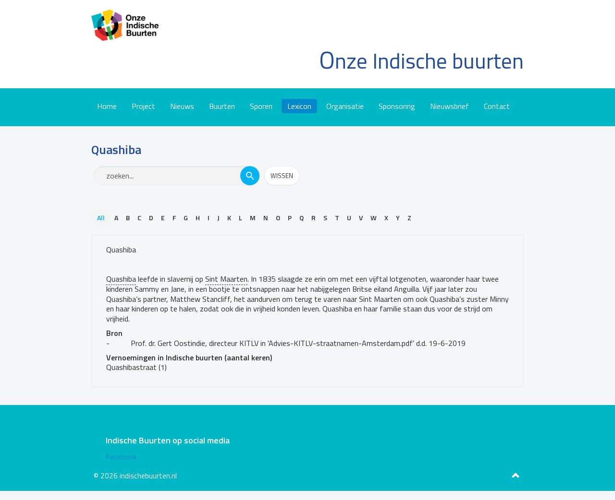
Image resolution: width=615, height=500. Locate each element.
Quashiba (121, 249)
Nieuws (182, 106)
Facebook (121, 457)
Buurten (222, 106)
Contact (497, 106)
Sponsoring (397, 106)
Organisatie (345, 106)
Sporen (261, 106)
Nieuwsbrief (449, 106)
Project (143, 106)
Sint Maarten (226, 279)
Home (107, 106)
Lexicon (299, 106)
